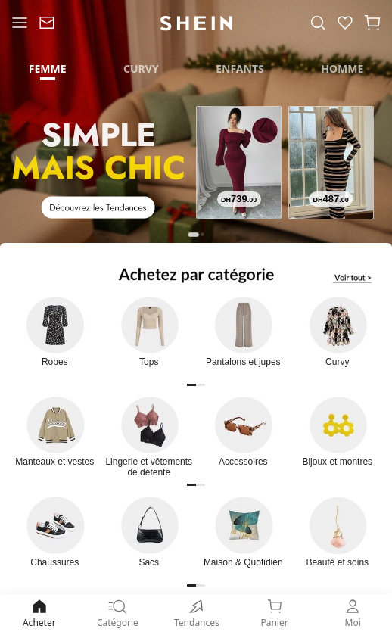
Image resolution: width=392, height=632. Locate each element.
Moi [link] (352, 612)
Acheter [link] (39, 612)
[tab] (47, 67)
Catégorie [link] (118, 612)
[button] (372, 23)
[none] (196, 606)
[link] (47, 23)
